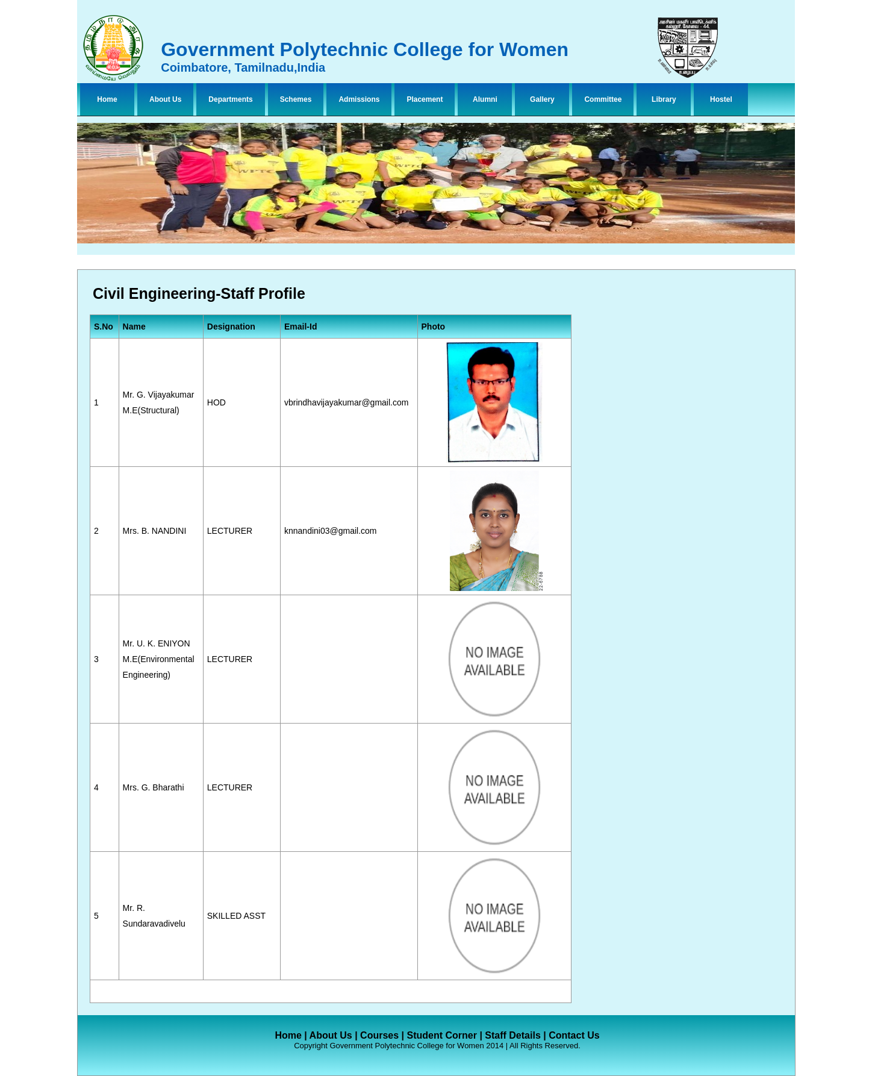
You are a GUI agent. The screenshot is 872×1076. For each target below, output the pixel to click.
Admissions (358, 99)
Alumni (485, 99)
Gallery (542, 99)
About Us (165, 99)
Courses (379, 1035)
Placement (424, 99)
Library (664, 99)
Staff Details (512, 1035)
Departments (230, 99)
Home (107, 99)
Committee (602, 99)
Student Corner (441, 1035)
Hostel (721, 99)
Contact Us (574, 1035)
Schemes (296, 99)
